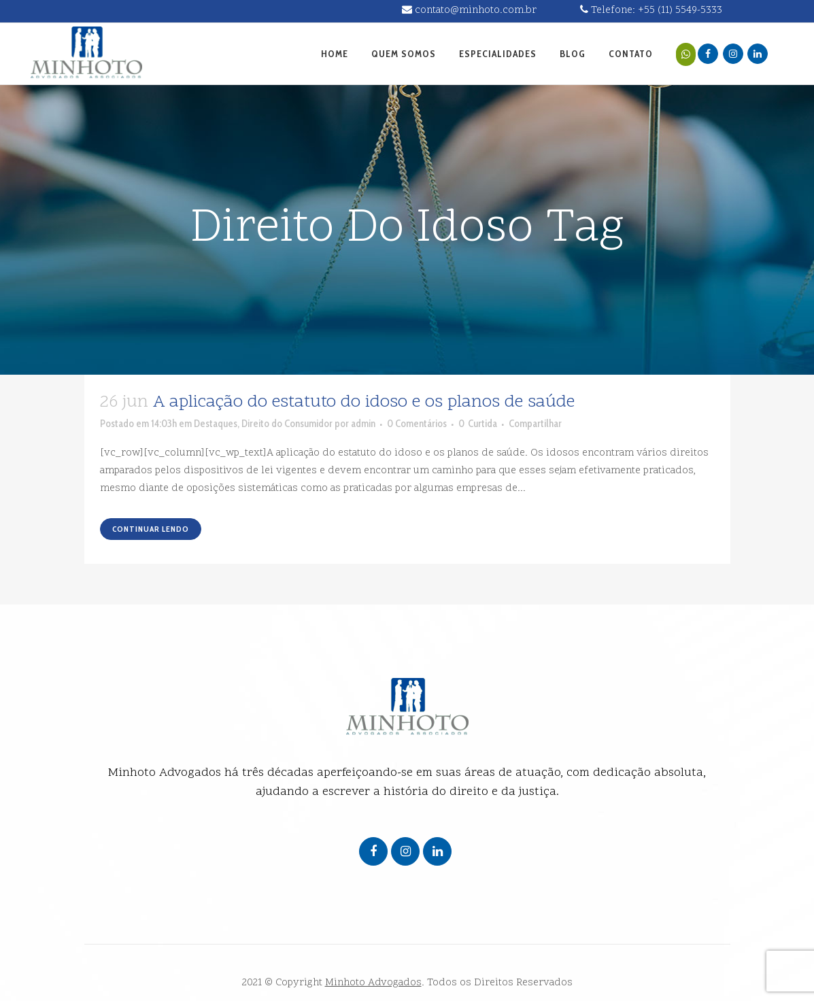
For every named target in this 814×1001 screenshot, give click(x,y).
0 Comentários (417, 424)
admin (363, 424)
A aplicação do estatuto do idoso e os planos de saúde (364, 402)
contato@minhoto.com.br (469, 10)
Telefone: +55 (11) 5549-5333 (651, 10)
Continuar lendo (150, 529)
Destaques (215, 424)
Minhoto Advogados (373, 983)
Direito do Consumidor (287, 424)
